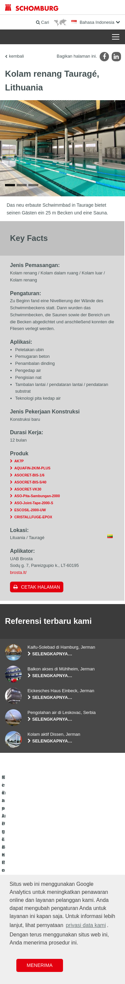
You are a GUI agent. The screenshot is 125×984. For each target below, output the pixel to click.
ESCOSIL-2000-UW (30, 512)
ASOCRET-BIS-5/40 (30, 484)
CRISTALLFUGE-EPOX (33, 519)
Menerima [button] (40, 965)
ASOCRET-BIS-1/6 (29, 477)
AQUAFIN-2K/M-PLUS (32, 470)
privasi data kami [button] (86, 925)
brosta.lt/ (18, 574)
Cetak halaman (40, 589)
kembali (16, 56)
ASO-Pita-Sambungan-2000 (37, 498)
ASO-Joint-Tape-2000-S (33, 505)
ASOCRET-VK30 (27, 491)
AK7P (19, 463)
